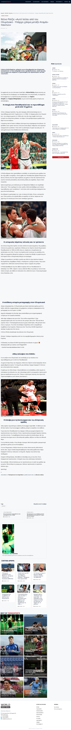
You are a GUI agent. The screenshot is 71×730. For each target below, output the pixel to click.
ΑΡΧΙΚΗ (37, 707)
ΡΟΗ (56, 64)
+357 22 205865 (5, 716)
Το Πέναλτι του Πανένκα (10, 553)
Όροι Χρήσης (56, 707)
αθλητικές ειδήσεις (39, 474)
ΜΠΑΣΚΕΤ (4, 506)
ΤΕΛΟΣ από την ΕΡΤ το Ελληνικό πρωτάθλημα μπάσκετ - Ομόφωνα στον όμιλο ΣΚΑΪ (23, 575)
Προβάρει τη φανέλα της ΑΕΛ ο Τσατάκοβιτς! (34, 650)
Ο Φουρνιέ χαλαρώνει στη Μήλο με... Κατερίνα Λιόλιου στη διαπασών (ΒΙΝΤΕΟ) (7, 575)
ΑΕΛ (53, 91)
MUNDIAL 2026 (55, 148)
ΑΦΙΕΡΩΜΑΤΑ (39, 720)
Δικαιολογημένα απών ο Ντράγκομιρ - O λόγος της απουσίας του (33, 692)
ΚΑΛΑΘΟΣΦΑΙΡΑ (36, 1)
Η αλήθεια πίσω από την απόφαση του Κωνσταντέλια (11, 650)
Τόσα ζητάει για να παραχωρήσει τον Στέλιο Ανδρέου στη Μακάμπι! (9, 692)
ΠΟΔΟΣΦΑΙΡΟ (28, 1)
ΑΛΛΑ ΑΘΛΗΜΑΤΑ (44, 1)
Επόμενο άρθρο (30, 512)
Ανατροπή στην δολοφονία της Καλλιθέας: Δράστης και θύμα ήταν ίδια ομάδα (35, 671)
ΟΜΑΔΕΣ (52, 1)
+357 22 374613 (5, 717)
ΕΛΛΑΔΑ (53, 83)
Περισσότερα (60, 157)
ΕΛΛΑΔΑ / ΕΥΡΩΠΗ (55, 74)
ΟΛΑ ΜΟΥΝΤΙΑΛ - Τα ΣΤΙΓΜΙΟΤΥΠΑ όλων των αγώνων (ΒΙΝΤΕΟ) (60, 153)
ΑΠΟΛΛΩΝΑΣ (54, 140)
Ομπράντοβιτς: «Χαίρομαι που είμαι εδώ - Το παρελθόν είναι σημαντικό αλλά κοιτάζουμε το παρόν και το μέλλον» (38, 599)
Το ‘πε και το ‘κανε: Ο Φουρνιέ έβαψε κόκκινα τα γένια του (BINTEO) (39, 575)
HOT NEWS (38, 718)
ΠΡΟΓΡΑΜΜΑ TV (59, 1)
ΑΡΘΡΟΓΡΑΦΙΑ (39, 714)
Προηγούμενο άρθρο (7, 512)
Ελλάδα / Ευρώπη (8, 13)
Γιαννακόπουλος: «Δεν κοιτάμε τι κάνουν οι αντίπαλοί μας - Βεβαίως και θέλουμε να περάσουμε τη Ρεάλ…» (22, 599)
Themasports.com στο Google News (15, 474)
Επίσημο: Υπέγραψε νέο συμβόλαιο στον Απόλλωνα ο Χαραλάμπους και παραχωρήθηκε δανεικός (60, 144)
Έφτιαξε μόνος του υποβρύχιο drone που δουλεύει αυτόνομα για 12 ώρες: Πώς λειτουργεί (35, 515)
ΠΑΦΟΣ (53, 132)
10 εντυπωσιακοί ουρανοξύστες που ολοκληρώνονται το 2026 (11, 514)
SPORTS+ (66, 1)
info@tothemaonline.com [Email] (7, 718)
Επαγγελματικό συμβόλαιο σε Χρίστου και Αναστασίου (6, 596)
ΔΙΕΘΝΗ (53, 68)
